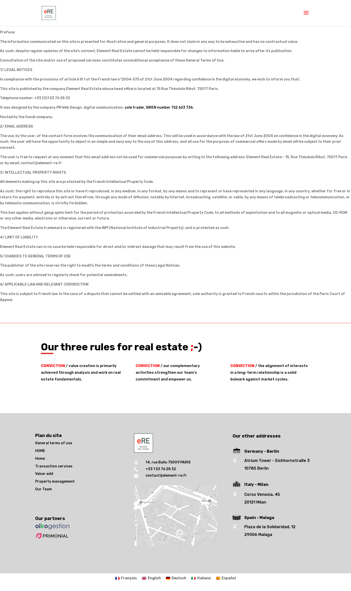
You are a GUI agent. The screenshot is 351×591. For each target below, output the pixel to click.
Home (40, 458)
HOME (40, 451)
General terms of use (53, 443)
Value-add (44, 474)
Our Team (43, 489)
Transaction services (54, 466)
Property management (55, 481)
